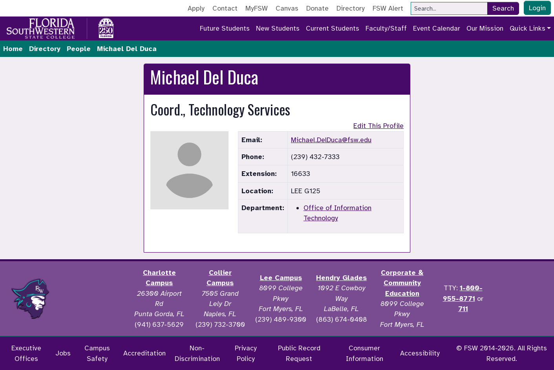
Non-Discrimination (197, 353)
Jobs (63, 353)
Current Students (332, 28)
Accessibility (420, 353)
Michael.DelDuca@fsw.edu (331, 140)
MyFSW (256, 8)
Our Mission (484, 28)
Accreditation (144, 353)
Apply (196, 8)
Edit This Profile (378, 125)
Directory (350, 8)
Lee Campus (281, 277)
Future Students (225, 28)
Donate (317, 8)
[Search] (449, 8)
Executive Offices (26, 353)
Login (537, 8)
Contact (225, 8)
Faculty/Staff (386, 28)
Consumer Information (364, 353)
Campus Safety (97, 353)
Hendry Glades (341, 277)
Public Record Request (299, 353)
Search (503, 8)
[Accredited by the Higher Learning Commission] (95, 298)
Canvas (287, 8)
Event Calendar (436, 28)
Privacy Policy (246, 353)
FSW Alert (388, 8)
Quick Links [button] (527, 28)
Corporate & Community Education (402, 283)
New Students (278, 28)
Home (13, 48)
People (79, 48)
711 (463, 308)
